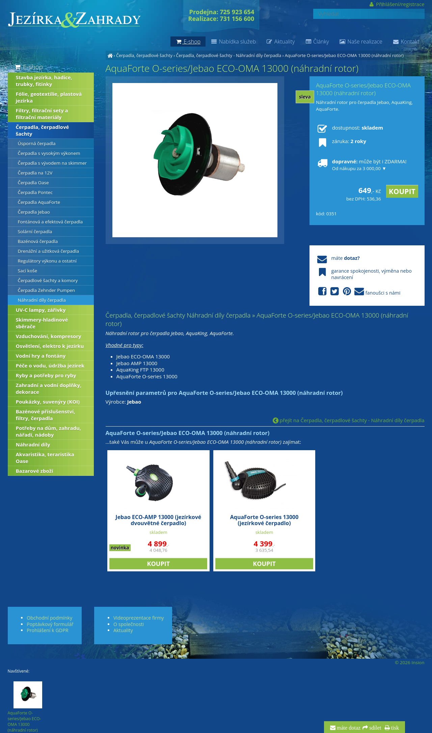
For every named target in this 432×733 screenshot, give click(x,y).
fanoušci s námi (358, 292)
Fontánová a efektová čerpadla (50, 222)
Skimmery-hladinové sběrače (42, 323)
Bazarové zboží (34, 470)
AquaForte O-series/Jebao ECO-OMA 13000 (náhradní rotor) (344, 55)
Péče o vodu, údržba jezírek (50, 365)
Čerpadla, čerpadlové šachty (144, 55)
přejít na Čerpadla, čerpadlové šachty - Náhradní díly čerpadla (349, 420)
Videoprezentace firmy (138, 618)
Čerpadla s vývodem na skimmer (52, 163)
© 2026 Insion (409, 662)
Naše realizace (360, 41)
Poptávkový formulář (50, 624)
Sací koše (27, 271)
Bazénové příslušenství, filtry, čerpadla (45, 415)
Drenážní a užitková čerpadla (48, 251)
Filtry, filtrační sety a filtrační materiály (42, 113)
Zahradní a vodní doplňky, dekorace (49, 388)
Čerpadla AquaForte (39, 202)
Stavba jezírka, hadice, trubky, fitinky (44, 80)
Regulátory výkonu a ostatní (47, 261)
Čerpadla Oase (33, 183)
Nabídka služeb (233, 41)
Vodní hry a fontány (41, 355)
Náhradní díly (33, 444)
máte (337, 258)
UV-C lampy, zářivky (41, 309)
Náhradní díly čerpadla (42, 300)
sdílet (374, 728)
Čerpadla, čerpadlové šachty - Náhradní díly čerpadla (228, 55)
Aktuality (280, 41)
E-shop (28, 66)
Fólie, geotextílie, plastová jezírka (49, 97)
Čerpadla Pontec (35, 192)
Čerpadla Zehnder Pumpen (46, 290)
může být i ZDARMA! (361, 164)
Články (317, 41)
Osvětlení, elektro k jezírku (50, 346)
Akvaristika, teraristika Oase (45, 457)
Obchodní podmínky (49, 618)
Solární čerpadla (35, 231)
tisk (394, 728)
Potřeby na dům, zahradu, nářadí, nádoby (48, 431)
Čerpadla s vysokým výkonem (49, 153)
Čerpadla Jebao (34, 212)
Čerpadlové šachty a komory (48, 280)
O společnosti (128, 624)
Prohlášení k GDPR (47, 630)
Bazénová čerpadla (38, 241)
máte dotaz (348, 728)
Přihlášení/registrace (396, 4)
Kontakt (406, 41)
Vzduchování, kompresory (48, 336)
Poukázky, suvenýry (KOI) (48, 401)
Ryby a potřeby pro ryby (46, 375)
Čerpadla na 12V (35, 173)
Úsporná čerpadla (37, 143)
